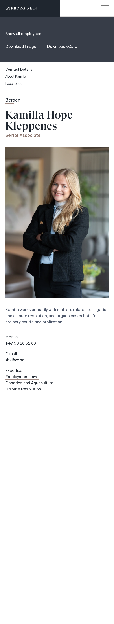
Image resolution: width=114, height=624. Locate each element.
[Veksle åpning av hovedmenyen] (105, 8)
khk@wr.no (14, 360)
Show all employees (23, 33)
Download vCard (62, 46)
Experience (13, 83)
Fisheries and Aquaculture (29, 383)
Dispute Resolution (23, 389)
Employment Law (21, 376)
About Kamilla (15, 76)
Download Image (20, 46)
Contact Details (18, 69)
